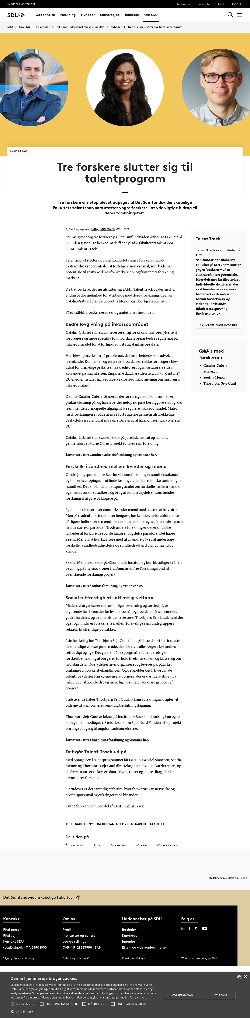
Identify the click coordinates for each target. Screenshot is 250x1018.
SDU (10, 26)
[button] (12, 1004)
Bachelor (129, 917)
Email (141, 828)
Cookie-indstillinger (133, 945)
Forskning (68, 15)
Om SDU (151, 15)
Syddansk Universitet (21, 4)
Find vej (9, 923)
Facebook (75, 828)
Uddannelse (45, 15)
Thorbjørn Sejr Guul (219, 366)
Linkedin (118, 828)
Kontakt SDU (13, 929)
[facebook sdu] (189, 916)
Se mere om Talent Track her (218, 306)
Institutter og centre (79, 923)
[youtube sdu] (204, 916)
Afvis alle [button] (220, 994)
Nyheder (88, 15)
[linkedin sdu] (183, 916)
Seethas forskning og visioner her (119, 569)
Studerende (183, 4)
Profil (67, 917)
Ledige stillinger (75, 929)
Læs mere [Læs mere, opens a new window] (141, 997)
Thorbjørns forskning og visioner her (122, 723)
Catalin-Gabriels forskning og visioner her (127, 438)
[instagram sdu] (196, 916)
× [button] (245, 977)
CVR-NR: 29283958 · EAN (82, 935)
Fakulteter (42, 26)
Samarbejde (110, 15)
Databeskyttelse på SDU (77, 945)
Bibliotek (132, 15)
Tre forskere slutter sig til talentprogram (155, 26)
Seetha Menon (214, 360)
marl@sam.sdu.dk (101, 212)
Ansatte (204, 4)
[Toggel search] (230, 14)
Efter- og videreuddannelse (144, 935)
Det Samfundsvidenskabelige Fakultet (80, 26)
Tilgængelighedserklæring (18, 945)
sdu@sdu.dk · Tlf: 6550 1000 (25, 935)
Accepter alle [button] (182, 995)
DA (234, 4)
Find (221, 4)
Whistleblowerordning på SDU (199, 945)
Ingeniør (128, 929)
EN (241, 4)
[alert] (125, 995)
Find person (12, 917)
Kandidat (129, 923)
